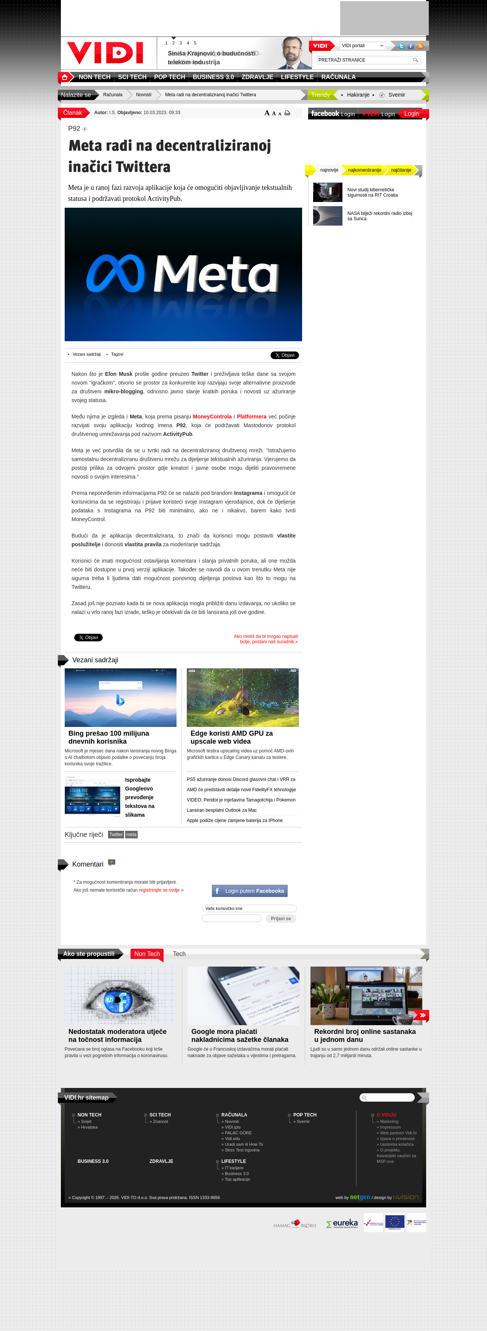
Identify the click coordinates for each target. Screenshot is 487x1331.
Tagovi (117, 354)
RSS (420, 46)
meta (131, 834)
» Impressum (389, 1127)
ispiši (287, 112)
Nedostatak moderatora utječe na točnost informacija (117, 1035)
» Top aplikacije (235, 1179)
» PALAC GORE (236, 1133)
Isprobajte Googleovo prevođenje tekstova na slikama (139, 797)
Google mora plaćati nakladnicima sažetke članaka (239, 1035)
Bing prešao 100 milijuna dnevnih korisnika (108, 737)
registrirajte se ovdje (159, 890)
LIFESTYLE (233, 1161)
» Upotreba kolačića (395, 1144)
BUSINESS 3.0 (93, 1161)
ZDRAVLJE (161, 1161)
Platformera (252, 416)
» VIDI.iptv (231, 1127)
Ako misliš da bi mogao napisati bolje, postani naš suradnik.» (266, 639)
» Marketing (387, 1121)
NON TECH (90, 1115)
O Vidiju (386, 1115)
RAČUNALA (234, 1115)
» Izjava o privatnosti (396, 1138)
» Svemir (301, 1121)
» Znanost (159, 1121)
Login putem (254, 891)
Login (411, 113)
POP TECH (305, 1115)
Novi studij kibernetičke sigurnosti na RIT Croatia (372, 192)
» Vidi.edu (230, 1138)
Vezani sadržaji (87, 354)
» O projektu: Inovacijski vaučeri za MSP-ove (396, 1156)
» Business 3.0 (235, 1173)
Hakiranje (358, 95)
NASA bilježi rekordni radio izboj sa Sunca (379, 216)
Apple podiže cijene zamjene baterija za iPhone (235, 820)
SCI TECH (160, 1115)
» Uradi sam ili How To (242, 1144)
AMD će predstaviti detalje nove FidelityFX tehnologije (241, 789)
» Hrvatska (88, 1127)
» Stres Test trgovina (240, 1150)
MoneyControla (212, 416)
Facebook (410, 46)
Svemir (396, 95)
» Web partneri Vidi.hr (397, 1133)
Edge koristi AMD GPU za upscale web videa (232, 737)
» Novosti (230, 1121)
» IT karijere (232, 1168)
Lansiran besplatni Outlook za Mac (222, 810)
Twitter (401, 46)
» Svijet (84, 1121)
